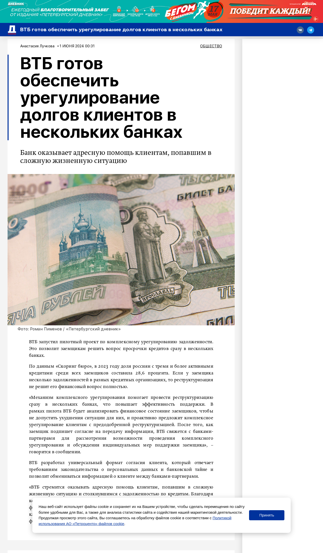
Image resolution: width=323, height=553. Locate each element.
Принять (266, 515)
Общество (211, 46)
